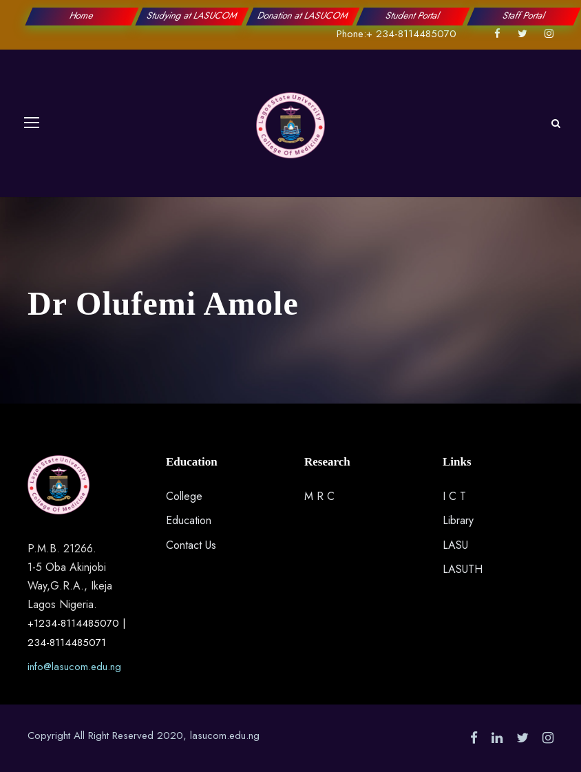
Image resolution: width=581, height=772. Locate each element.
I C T (454, 496)
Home (81, 15)
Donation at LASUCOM (303, 15)
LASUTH (463, 569)
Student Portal (413, 15)
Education (188, 520)
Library (458, 520)
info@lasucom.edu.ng (74, 666)
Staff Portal (523, 15)
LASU (455, 545)
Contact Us (191, 545)
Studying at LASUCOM (192, 15)
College (184, 496)
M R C (319, 496)
